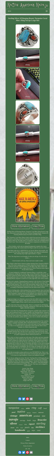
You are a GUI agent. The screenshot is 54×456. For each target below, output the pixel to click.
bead (45, 408)
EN (26, 448)
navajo (13, 419)
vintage (13, 415)
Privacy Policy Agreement (28, 443)
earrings (22, 420)
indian (22, 408)
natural (41, 412)
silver (13, 423)
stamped (20, 424)
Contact (28, 440)
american (25, 415)
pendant (37, 416)
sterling (40, 423)
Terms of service (27, 446)
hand (21, 427)
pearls (27, 427)
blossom (29, 412)
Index (27, 437)
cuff (40, 408)
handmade (20, 430)
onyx (33, 430)
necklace (40, 427)
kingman (35, 412)
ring (34, 407)
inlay (25, 424)
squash (28, 430)
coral (38, 430)
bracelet (42, 419)
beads (29, 420)
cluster (12, 427)
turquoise (14, 407)
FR (29, 448)
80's (17, 427)
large (34, 420)
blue (32, 427)
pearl (13, 412)
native (21, 411)
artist (28, 408)
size (43, 416)
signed (32, 424)
